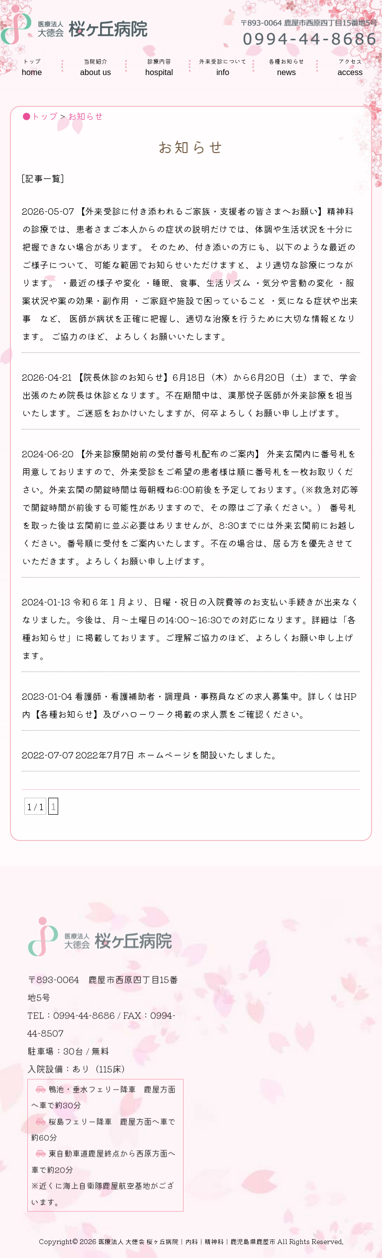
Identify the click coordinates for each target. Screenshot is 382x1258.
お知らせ (85, 115)
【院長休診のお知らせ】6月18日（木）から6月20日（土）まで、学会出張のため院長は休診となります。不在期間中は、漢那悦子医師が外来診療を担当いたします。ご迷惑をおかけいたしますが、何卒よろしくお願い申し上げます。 (189, 394)
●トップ (40, 115)
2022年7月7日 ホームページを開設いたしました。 (178, 754)
